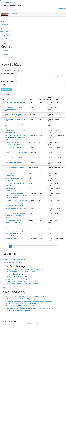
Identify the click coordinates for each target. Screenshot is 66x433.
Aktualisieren (6, 89)
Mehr (4, 287)
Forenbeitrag (7, 77)
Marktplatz (48, 77)
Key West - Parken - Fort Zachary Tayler (17, 279)
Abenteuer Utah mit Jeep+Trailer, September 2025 (19, 310)
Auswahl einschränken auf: (9, 81)
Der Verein (5, 50)
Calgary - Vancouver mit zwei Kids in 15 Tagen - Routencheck (22, 283)
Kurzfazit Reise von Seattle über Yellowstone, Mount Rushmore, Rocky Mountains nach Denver (15, 195)
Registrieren (61, 8)
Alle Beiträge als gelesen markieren (11, 70)
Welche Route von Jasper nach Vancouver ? (18, 285)
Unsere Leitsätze (7, 57)
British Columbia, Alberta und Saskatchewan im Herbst (20, 278)
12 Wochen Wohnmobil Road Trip (15, 274)
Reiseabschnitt (30, 77)
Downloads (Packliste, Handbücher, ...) (13, 262)
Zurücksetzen (6, 94)
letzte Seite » (52, 247)
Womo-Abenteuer (6, 2)
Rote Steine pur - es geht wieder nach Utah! (18, 298)
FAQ (4, 61)
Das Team (5, 54)
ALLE (2, 78)
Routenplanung (15, 77)
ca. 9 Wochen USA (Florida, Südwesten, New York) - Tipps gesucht (24, 281)
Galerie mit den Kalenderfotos (11, 257)
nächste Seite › (43, 247)
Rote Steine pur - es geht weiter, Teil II (15, 102)
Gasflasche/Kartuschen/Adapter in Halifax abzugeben (20, 276)
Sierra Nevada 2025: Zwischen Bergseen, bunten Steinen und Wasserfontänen (13, 109)
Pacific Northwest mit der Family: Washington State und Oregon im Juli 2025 (15, 125)
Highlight (43, 77)
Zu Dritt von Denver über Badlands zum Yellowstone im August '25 (24, 300)
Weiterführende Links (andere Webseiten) (14, 259)
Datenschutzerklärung (33, 323)
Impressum (59, 322)
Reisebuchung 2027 (11, 273)
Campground (37, 77)
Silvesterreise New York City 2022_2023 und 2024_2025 (21, 307)
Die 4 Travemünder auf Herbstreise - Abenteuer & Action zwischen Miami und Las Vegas (16, 168)
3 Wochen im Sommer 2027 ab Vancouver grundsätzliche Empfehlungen (25, 269)
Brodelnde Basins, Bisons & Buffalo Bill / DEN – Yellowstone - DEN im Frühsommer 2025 (16, 233)
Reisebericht (22, 77)
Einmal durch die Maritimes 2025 (14, 157)
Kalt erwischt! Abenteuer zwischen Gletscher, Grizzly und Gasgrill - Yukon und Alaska (15, 222)
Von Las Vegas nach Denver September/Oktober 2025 (20, 305)
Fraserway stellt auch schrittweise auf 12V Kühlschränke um (22, 271)
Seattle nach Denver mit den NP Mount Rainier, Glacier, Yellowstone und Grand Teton (16, 137)
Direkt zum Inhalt (4, 1)
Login (59, 7)
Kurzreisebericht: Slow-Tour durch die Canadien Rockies (21, 303)
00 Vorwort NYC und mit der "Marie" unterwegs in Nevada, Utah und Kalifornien (15, 215)
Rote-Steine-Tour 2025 (11, 238)
